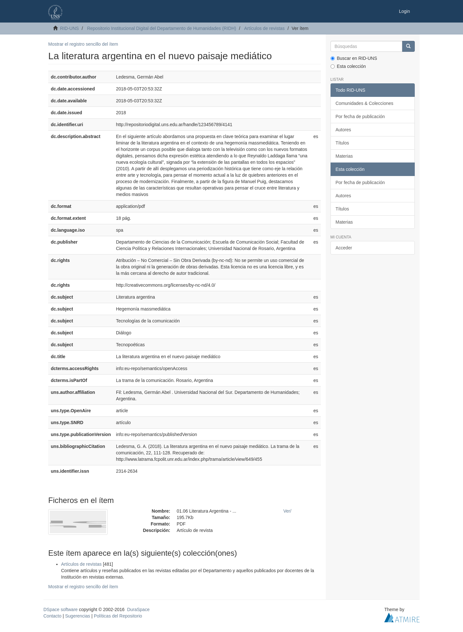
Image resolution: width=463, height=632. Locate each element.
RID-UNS (69, 28)
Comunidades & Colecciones (365, 103)
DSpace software (60, 609)
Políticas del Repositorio (118, 615)
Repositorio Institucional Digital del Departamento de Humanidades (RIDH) (161, 28)
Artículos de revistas (264, 28)
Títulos (342, 142)
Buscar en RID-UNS (354, 58)
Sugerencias (77, 615)
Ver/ (287, 511)
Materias (344, 156)
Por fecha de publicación (360, 116)
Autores (343, 129)
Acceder (344, 247)
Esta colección (348, 66)
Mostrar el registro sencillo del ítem (83, 44)
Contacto (52, 615)
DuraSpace (138, 609)
